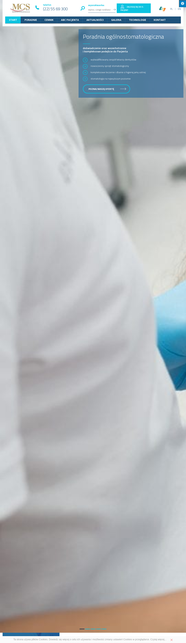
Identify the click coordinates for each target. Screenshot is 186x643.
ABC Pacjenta (70, 19)
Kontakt (160, 19)
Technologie (137, 19)
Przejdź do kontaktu (146, 612)
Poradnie (31, 19)
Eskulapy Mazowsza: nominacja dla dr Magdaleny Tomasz (114, 328)
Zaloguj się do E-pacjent (132, 8)
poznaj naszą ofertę (101, 89)
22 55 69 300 (43, 623)
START (13, 19)
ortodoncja (155, 493)
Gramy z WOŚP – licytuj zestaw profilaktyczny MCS (108, 289)
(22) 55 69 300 (55, 9)
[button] (82, 265)
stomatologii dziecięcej (98, 493)
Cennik (49, 19)
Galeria (116, 19)
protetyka (144, 493)
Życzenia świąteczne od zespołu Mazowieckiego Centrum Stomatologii (114, 308)
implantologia (14, 496)
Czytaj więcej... (158, 639)
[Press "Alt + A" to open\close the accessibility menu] (182, 3)
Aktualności (95, 19)
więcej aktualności (155, 276)
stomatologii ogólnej (73, 493)
